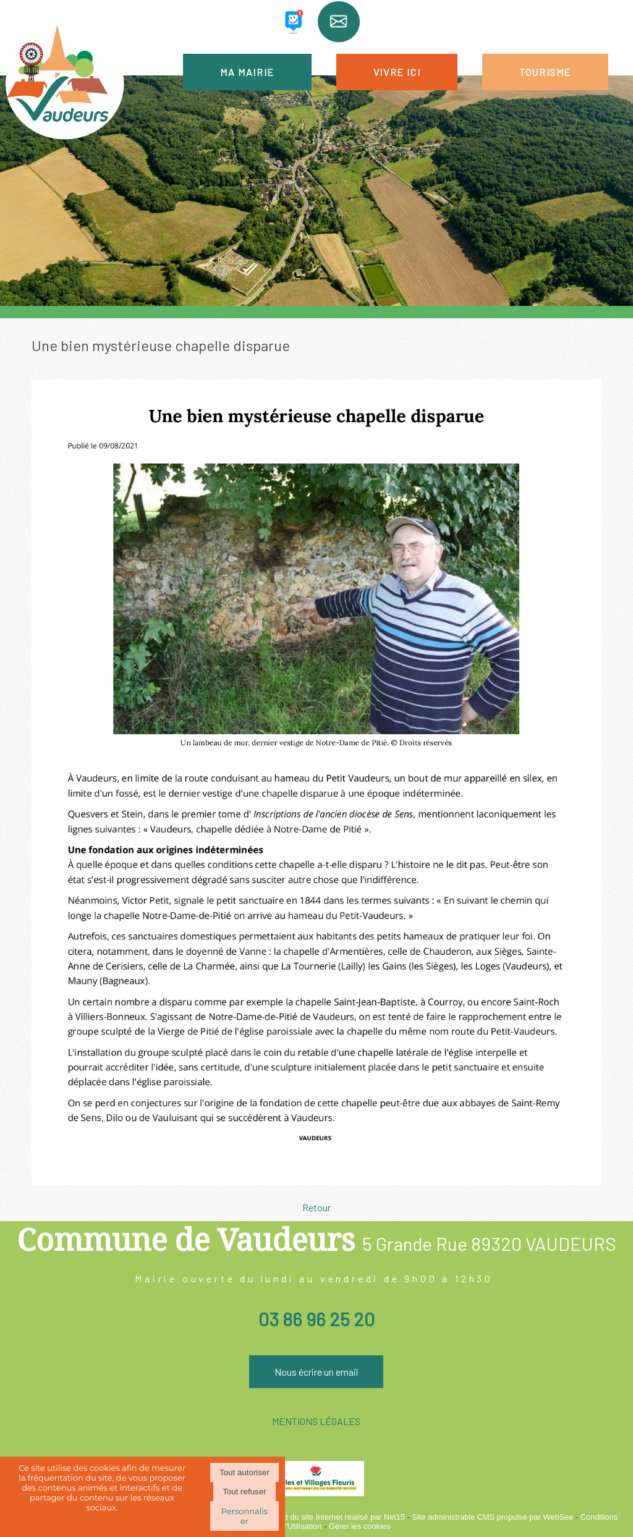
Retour (316, 1207)
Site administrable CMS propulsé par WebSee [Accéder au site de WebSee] (492, 1517)
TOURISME (545, 72)
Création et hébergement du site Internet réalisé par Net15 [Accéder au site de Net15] (302, 1517)
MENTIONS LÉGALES (316, 1421)
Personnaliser (244, 1516)
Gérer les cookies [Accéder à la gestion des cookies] (360, 1526)
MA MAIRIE (247, 72)
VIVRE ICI (396, 72)
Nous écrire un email (316, 1372)
